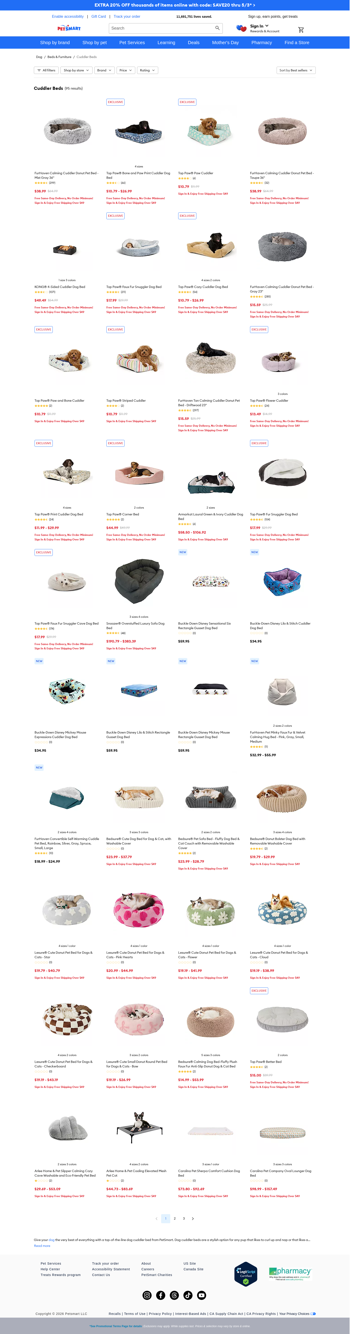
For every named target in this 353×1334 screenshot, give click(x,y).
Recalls (115, 1314)
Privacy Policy (160, 1314)
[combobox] (166, 27)
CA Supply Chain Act (226, 1314)
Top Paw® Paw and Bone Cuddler (59, 400)
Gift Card (98, 16)
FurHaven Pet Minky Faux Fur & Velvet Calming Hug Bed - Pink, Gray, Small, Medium (277, 737)
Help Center (50, 1269)
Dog (39, 57)
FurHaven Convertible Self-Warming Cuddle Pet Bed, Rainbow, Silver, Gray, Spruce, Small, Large (67, 843)
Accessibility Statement (111, 1269)
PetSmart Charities (156, 1275)
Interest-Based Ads (190, 1314)
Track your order (127, 16)
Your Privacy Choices (297, 1313)
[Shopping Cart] (307, 30)
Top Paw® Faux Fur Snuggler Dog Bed (134, 287)
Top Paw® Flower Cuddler (269, 400)
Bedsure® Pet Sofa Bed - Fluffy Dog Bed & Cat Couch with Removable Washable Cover (209, 843)
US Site (190, 1263)
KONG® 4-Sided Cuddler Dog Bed (60, 287)
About (146, 1263)
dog (52, 1240)
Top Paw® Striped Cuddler (126, 400)
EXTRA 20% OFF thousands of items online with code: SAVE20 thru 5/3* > (175, 5)
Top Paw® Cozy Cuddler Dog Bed (203, 287)
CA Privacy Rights (261, 1314)
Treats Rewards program (61, 1275)
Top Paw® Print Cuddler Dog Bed (59, 514)
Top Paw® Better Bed (266, 1062)
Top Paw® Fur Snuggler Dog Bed (274, 514)
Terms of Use (134, 1314)
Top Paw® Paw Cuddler (195, 173)
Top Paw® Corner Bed (122, 514)
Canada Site (194, 1269)
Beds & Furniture (59, 57)
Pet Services (51, 1263)
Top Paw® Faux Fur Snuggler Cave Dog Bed (67, 623)
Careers (147, 1269)
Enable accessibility (68, 16)
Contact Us (101, 1275)
